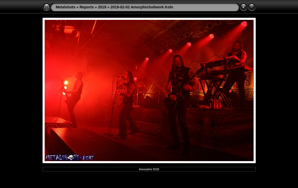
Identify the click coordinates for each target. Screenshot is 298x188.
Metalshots (65, 7)
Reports (87, 7)
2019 (102, 7)
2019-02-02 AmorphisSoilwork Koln (141, 7)
